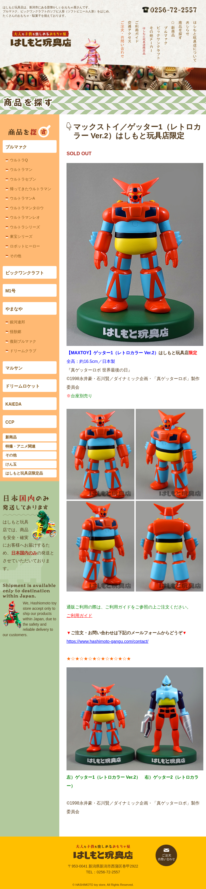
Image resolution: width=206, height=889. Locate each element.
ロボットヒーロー (25, 246)
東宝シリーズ (21, 236)
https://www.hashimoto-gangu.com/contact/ (107, 641)
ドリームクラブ (23, 351)
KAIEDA (13, 404)
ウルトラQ (19, 160)
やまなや (14, 309)
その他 (15, 256)
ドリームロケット (22, 386)
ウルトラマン (21, 169)
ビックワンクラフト (24, 273)
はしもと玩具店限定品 (24, 473)
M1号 (10, 291)
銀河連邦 (17, 322)
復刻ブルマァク (23, 341)
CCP (9, 422)
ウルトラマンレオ (25, 217)
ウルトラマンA (22, 198)
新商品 (11, 437)
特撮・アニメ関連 (20, 446)
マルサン (14, 368)
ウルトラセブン (23, 179)
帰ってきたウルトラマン (30, 189)
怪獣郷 (15, 332)
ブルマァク (16, 147)
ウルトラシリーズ (25, 227)
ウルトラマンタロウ (27, 208)
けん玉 (11, 464)
